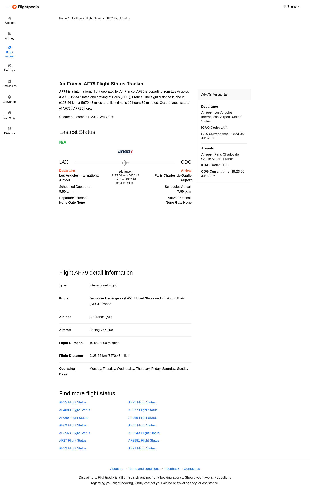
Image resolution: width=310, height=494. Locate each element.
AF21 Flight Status (142, 448)
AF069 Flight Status (73, 418)
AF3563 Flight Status (74, 433)
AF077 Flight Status (142, 410)
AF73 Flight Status (142, 402)
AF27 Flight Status (72, 440)
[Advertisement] (155, 51)
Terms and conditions (144, 469)
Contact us (192, 469)
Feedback (171, 469)
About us (116, 469)
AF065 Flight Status (142, 418)
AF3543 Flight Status (143, 433)
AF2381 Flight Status (143, 440)
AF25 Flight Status (72, 402)
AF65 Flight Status (142, 425)
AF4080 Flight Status (74, 410)
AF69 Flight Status (72, 425)
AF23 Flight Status (72, 448)
